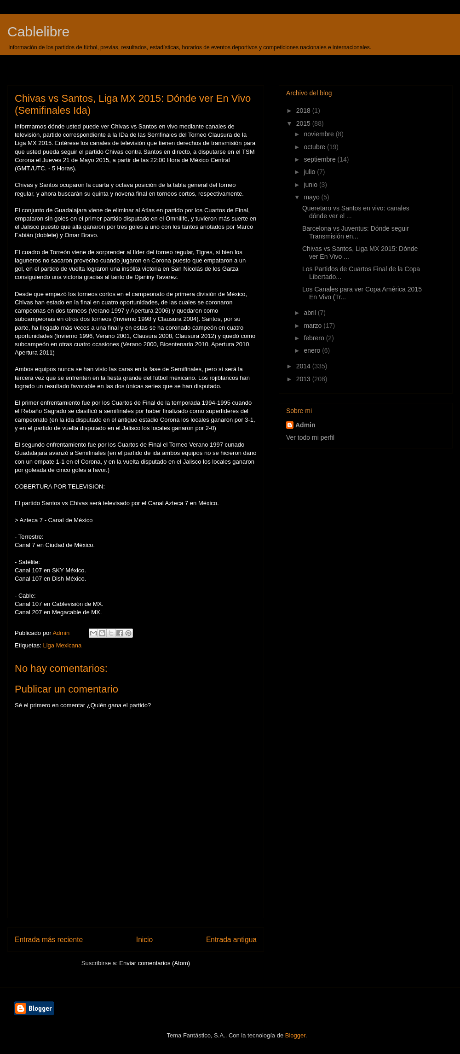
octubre (315, 147)
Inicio (144, 939)
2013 (304, 379)
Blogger (295, 1035)
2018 (304, 110)
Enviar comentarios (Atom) (154, 963)
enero (313, 350)
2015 (304, 123)
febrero (315, 338)
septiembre (320, 159)
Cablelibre (38, 31)
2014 (304, 366)
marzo (313, 325)
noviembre (319, 134)
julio (310, 171)
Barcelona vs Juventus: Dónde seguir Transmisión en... (355, 232)
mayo (312, 197)
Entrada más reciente (49, 939)
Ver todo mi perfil (310, 437)
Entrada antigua (231, 939)
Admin (305, 425)
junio (311, 184)
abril (310, 312)
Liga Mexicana (62, 645)
